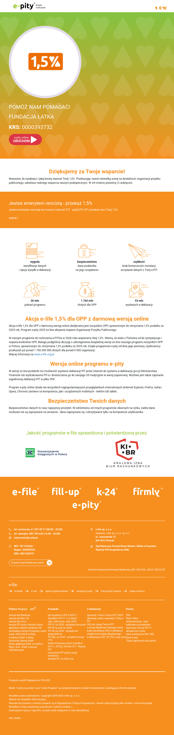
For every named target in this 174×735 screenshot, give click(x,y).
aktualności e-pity (135, 631)
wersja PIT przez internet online (26, 624)
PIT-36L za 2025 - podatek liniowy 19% (66, 639)
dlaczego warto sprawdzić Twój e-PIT (105, 620)
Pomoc (130, 609)
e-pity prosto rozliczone (29, 6)
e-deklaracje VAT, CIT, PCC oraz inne (106, 637)
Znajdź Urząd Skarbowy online (27, 562)
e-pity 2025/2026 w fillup (22, 634)
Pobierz (22, 608)
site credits (15, 718)
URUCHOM (21, 139)
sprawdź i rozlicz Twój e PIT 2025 (105, 615)
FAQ (128, 615)
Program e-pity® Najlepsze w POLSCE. (30, 680)
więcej (13, 218)
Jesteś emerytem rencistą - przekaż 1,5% (50, 203)
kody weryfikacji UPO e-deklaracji (105, 630)
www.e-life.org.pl (44, 354)
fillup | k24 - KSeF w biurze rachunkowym (23, 648)
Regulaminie (64, 703)
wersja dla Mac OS (19, 618)
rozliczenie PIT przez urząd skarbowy (62, 654)
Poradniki (53, 609)
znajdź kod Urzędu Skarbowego (104, 633)
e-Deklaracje (94, 609)
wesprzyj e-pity (84, 591)
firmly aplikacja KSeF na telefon (26, 643)
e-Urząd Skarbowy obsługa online (105, 627)
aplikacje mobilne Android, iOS (25, 627)
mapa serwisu (137, 591)
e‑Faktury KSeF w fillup (21, 637)
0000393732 (31, 127)
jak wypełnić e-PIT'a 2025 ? (62, 615)
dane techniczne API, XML (140, 634)
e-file (13, 584)
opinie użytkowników (56, 591)
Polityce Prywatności (83, 703)
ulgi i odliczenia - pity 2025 (62, 621)
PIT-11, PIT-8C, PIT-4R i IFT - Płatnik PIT (67, 648)
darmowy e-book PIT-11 (139, 627)
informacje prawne (111, 591)
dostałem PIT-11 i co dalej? (62, 618)
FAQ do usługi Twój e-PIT (100, 624)
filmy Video (132, 618)
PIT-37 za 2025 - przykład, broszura (67, 624)
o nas (34, 591)
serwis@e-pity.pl (28, 537)
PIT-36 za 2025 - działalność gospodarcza (63, 632)
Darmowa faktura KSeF (21, 640)
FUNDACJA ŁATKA (31, 117)
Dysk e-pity (132, 637)
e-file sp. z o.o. (72, 695)
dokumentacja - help (137, 621)
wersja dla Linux (17, 621)
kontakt (18, 591)
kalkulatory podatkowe (138, 624)
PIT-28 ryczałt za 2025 (60, 627)
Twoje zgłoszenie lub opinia (141, 640)
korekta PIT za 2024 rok (61, 658)
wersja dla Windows (20, 615)
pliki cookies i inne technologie (135, 703)
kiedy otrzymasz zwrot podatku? (65, 643)
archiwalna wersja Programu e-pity (27, 631)
